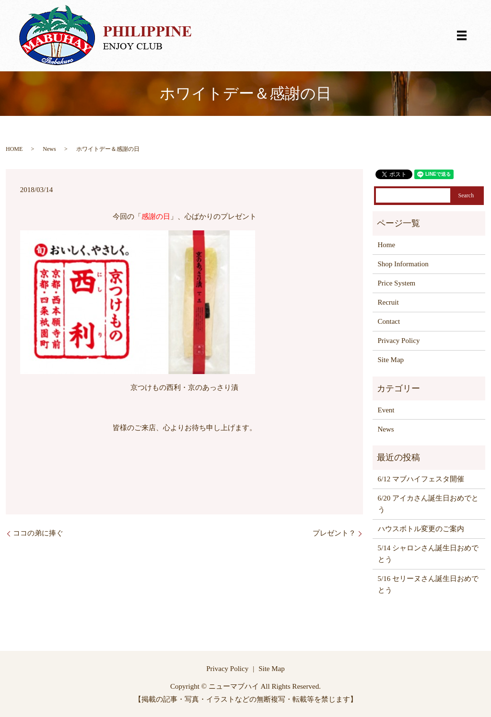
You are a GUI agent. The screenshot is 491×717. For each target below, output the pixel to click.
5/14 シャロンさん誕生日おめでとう (428, 553)
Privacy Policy (399, 340)
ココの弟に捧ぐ (38, 533)
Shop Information (403, 264)
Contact (389, 321)
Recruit (388, 302)
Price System (397, 283)
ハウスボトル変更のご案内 (421, 529)
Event (386, 410)
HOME (14, 149)
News (49, 149)
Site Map (391, 360)
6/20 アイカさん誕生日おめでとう (428, 503)
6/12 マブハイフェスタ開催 (421, 479)
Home (387, 245)
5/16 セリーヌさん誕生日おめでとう (428, 584)
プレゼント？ (334, 533)
